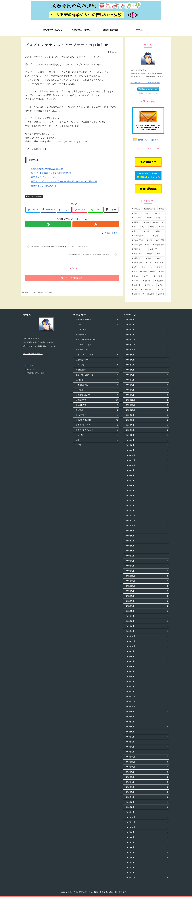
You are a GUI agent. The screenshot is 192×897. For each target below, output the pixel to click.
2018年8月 (147, 777)
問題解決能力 (97, 370)
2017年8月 (147, 837)
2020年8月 (147, 656)
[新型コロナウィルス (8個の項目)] (142, 213)
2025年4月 (147, 380)
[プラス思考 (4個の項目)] (137, 245)
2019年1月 (147, 752)
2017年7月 (147, 842)
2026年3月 (147, 324)
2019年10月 (147, 707)
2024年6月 (147, 430)
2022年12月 (147, 515)
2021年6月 (147, 606)
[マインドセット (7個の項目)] (156, 218)
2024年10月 (147, 410)
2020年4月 (147, 676)
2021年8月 (147, 596)
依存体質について (97, 360)
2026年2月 (147, 330)
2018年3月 (147, 802)
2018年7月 (147, 782)
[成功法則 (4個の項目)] (160, 240)
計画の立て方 (97, 415)
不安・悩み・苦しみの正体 (97, 340)
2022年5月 (147, 551)
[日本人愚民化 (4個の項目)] (138, 240)
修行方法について (97, 350)
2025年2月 (147, 390)
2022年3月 (147, 561)
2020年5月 (147, 671)
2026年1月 (147, 335)
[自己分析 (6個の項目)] (136, 222)
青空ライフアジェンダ (97, 430)
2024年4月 (147, 440)
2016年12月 (147, 877)
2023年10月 (147, 465)
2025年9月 (147, 355)
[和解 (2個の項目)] (162, 272)
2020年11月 (147, 641)
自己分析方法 (97, 405)
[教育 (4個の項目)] (150, 240)
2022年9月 (147, 531)
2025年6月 (147, 370)
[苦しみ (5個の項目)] (135, 227)
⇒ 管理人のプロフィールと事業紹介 (145, 83)
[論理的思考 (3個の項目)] (137, 263)
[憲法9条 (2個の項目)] (147, 281)
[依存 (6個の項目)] (147, 222)
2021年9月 (147, 591)
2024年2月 (147, 450)
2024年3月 (147, 445)
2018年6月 (147, 787)
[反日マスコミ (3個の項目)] (138, 254)
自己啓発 (97, 410)
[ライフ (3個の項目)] (160, 254)
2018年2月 (147, 807)
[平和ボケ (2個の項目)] (160, 263)
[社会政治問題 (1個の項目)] (149, 294)
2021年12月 (147, 576)
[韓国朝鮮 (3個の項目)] (137, 258)
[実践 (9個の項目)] (162, 209)
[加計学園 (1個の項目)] (136, 294)
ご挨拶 (97, 324)
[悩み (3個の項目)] (149, 263)
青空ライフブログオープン (44, 177)
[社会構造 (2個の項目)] (159, 276)
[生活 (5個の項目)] (148, 231)
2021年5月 (147, 611)
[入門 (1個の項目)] (161, 290)
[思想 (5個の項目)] (136, 231)
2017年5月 (147, 852)
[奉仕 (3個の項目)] (160, 258)
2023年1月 (147, 510)
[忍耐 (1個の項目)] (135, 290)
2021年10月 (147, 586)
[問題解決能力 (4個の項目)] (159, 245)
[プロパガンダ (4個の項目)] (141, 236)
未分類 (97, 445)
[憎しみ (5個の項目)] (153, 227)
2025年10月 (147, 350)
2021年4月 (147, 616)
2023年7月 (147, 480)
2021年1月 (147, 631)
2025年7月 (147, 365)
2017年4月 (147, 857)
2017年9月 (147, 832)
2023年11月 (147, 460)
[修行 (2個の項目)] (153, 272)
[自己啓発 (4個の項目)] (139, 249)
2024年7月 (147, 425)
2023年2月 (147, 505)
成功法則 (97, 380)
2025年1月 (147, 395)
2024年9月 (147, 415)
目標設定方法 (97, 400)
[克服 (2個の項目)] (161, 267)
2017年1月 (147, 872)
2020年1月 (147, 691)
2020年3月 (147, 681)
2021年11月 (147, 581)
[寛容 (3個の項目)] (150, 258)
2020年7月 (147, 661)
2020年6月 (147, 666)
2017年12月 (147, 817)
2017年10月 (147, 827)
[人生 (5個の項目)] (144, 227)
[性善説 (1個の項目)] (161, 294)
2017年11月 (147, 822)
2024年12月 (147, 400)
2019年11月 (147, 701)
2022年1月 (147, 571)
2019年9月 (147, 711)
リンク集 (97, 435)
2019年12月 (147, 697)
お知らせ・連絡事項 (34, 196)
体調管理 (97, 390)
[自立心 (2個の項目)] (136, 281)
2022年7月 (147, 541)
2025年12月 (147, 340)
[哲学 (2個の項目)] (147, 276)
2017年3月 (147, 862)
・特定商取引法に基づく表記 (33, 373)
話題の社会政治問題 (97, 420)
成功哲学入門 (97, 335)
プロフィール (97, 330)
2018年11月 (147, 762)
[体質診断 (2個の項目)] (159, 281)
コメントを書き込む (72, 278)
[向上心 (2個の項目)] (144, 272)
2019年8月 (147, 717)
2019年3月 (147, 742)
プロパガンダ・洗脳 (97, 345)
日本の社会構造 (97, 385)
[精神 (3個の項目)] (150, 254)
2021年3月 (147, 621)
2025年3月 (147, 385)
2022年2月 (147, 566)
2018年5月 (147, 792)
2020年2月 (147, 686)
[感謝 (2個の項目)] (135, 267)
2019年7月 (147, 722)
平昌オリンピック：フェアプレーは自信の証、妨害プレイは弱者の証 (64, 181)
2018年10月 (147, 767)
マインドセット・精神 (97, 355)
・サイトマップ (28, 365)
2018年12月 (147, 757)
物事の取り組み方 (97, 395)
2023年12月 (147, 455)
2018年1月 (147, 812)
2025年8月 (147, 360)
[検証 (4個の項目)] (147, 245)
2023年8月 (147, 475)
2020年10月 (147, 646)
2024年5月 (147, 435)
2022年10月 (147, 526)
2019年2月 (147, 747)
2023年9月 (147, 470)
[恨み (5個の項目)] (160, 231)
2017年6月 (147, 847)
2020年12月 (147, 636)
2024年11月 (147, 405)
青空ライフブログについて (44, 186)
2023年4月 (147, 495)
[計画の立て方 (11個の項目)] (150, 209)
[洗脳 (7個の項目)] (160, 213)
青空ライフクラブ (97, 425)
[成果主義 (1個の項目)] (137, 285)
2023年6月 (147, 485)
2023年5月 (147, 490)
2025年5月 (147, 375)
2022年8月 (147, 536)
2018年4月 (147, 797)
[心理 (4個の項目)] (159, 236)
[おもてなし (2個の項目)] (148, 267)
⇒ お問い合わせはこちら (33, 354)
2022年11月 (147, 521)
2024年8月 (147, 420)
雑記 (97, 440)
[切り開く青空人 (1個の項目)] (148, 290)
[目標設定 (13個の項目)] (136, 209)
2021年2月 (147, 626)
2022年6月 (147, 546)
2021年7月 (147, 601)
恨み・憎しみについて (97, 375)
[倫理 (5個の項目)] (162, 227)
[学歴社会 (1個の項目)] (150, 285)
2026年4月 (147, 320)
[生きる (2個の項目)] (136, 276)
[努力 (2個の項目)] (135, 272)
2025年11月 (147, 345)
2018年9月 (147, 772)
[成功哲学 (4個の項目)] (157, 249)
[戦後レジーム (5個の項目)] (158, 222)
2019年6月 (147, 727)
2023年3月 (147, 500)
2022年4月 (147, 556)
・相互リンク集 (28, 369)
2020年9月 (147, 651)
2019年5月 (147, 732)
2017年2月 (147, 867)
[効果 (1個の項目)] (161, 285)
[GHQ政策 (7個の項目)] (138, 218)
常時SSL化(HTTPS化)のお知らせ (47, 169)
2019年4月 (147, 737)
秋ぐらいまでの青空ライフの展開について (51, 173)
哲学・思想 (97, 365)
